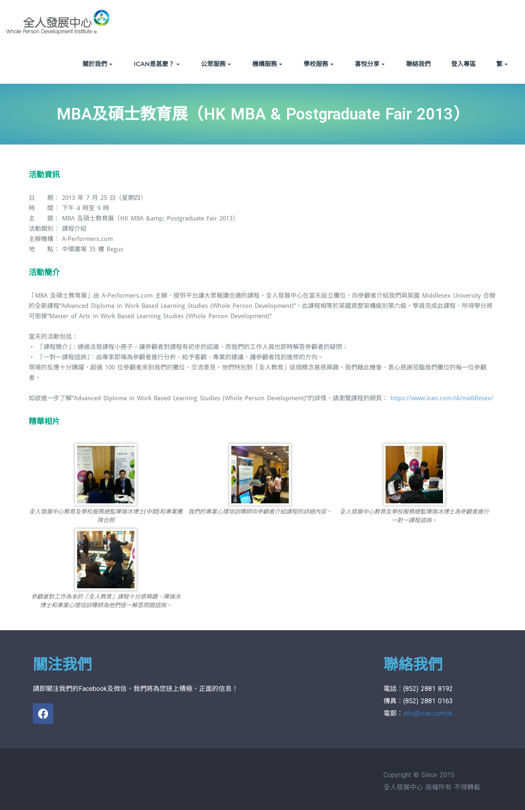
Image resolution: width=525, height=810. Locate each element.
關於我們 (97, 64)
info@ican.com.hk (428, 713)
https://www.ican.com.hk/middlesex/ (441, 398)
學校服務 (318, 64)
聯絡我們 (418, 64)
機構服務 (267, 64)
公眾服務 (216, 64)
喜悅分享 (370, 64)
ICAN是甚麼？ (157, 64)
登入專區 (463, 64)
